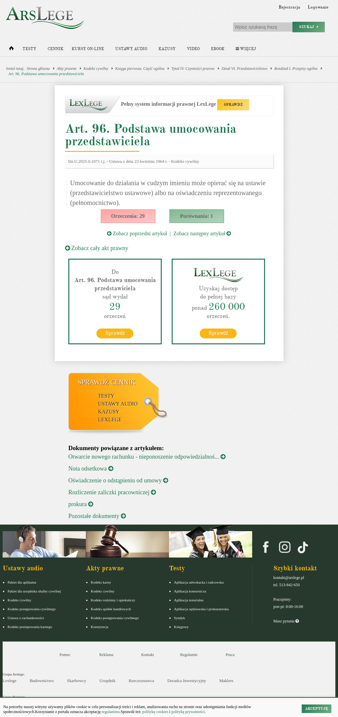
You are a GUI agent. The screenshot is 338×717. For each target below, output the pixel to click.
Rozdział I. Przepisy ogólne (296, 68)
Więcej (246, 48)
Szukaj (308, 27)
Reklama (106, 654)
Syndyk (179, 618)
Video (193, 48)
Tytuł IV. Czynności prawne (193, 68)
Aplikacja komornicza (190, 591)
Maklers (226, 680)
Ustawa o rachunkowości (26, 618)
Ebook (217, 48)
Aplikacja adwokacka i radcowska (199, 582)
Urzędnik (107, 680)
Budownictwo (42, 680)
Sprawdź (115, 333)
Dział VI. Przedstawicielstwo (244, 68)
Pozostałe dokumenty (97, 516)
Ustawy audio (131, 48)
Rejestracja (289, 7)
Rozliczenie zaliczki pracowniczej (112, 492)
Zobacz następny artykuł (202, 233)
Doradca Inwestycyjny (186, 680)
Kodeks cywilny (96, 68)
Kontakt (147, 654)
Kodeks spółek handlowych (111, 609)
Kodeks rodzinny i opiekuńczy (113, 600)
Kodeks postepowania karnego (30, 627)
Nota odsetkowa (90, 468)
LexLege (110, 419)
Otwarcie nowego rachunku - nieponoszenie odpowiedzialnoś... (146, 456)
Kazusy (167, 48)
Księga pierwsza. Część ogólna (139, 68)
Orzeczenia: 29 (128, 216)
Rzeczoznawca (141, 680)
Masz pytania (286, 621)
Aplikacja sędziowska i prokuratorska (201, 609)
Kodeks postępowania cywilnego (31, 609)
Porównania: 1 (196, 216)
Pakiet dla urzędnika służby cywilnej (34, 591)
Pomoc (64, 654)
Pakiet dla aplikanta (22, 582)
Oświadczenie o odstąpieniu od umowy (118, 480)
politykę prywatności (188, 711)
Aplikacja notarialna (189, 600)
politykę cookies (155, 711)
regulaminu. (111, 711)
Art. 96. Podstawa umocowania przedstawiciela (46, 74)
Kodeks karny (101, 582)
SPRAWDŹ (233, 104)
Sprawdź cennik (107, 382)
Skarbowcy (76, 680)
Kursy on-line (88, 48)
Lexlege (10, 680)
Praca (230, 654)
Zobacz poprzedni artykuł (137, 233)
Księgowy (181, 627)
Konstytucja (99, 627)
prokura (80, 504)
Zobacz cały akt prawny (96, 248)
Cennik (55, 48)
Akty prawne (67, 68)
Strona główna (38, 68)
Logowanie (318, 7)
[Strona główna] (11, 50)
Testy (29, 48)
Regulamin (189, 654)
